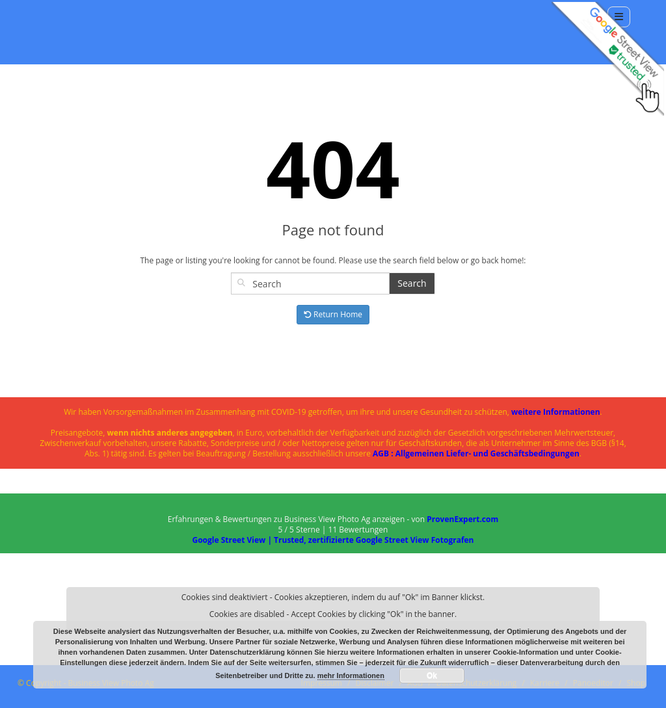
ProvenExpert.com (462, 519)
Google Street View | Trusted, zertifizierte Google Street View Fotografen (332, 539)
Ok (432, 675)
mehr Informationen (350, 675)
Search (411, 283)
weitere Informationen (555, 411)
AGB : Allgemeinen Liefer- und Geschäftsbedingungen (476, 453)
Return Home (333, 314)
